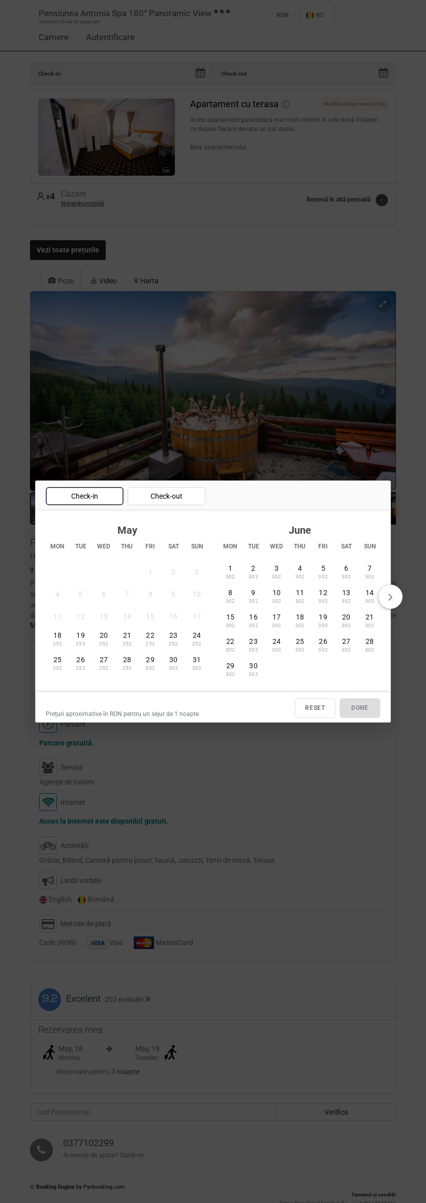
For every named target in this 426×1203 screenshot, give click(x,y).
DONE (360, 707)
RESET (315, 707)
